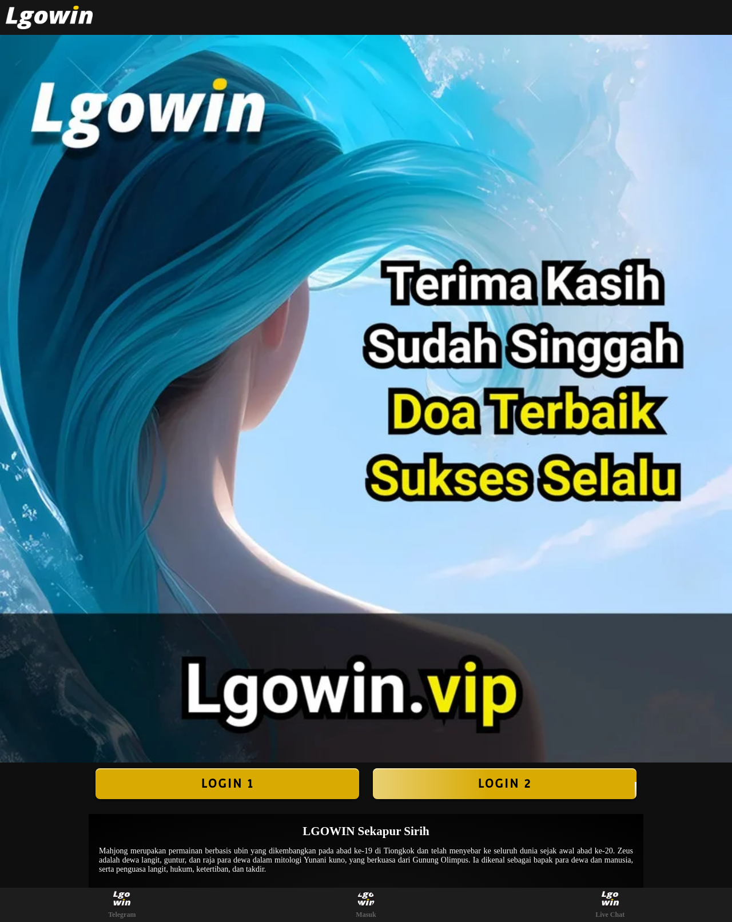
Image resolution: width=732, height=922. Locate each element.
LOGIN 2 (504, 783)
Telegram (122, 905)
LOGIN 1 (227, 784)
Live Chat (609, 905)
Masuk (366, 905)
